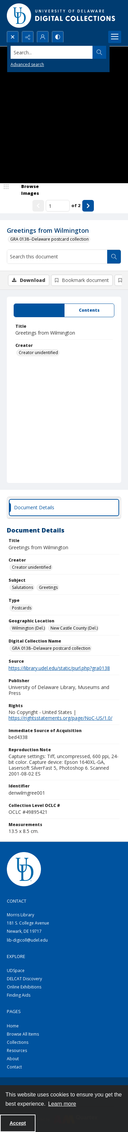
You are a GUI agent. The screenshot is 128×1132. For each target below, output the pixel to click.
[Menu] (114, 37)
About (13, 1059)
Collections (17, 1042)
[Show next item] (88, 206)
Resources (17, 1050)
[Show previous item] (38, 206)
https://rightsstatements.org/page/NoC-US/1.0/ (60, 718)
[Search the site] (52, 52)
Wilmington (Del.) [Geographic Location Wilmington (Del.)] (28, 628)
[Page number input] (58, 206)
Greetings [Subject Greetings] (48, 587)
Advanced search (27, 64)
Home (13, 1026)
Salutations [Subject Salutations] (22, 587)
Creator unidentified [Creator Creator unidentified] (38, 352)
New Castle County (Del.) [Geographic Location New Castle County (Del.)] (74, 628)
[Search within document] (114, 257)
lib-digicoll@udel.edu (27, 940)
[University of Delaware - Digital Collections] (61, 15)
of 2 (76, 205)
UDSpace (16, 970)
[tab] (39, 310)
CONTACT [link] (16, 901)
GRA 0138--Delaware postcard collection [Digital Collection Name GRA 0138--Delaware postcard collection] (51, 648)
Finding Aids (18, 995)
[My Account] (42, 36)
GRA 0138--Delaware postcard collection (49, 239)
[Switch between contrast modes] (57, 36)
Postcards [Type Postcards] (21, 608)
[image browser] (25, 190)
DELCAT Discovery (24, 979)
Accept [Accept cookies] (18, 1123)
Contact (14, 1067)
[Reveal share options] (27, 36)
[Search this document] (57, 257)
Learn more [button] (62, 1104)
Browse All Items (23, 1034)
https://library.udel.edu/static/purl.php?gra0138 (59, 668)
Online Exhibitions (24, 987)
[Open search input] (12, 36)
